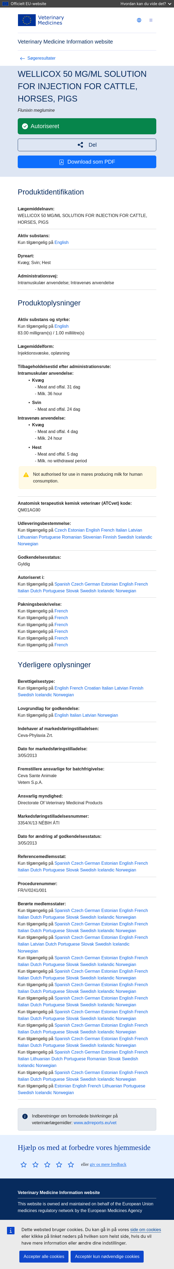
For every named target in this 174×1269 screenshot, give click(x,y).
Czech (61, 530)
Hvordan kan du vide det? (146, 3)
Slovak (72, 591)
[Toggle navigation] (151, 20)
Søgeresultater (38, 58)
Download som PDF (87, 162)
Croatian (92, 688)
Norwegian (28, 544)
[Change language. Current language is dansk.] (139, 20)
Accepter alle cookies (44, 1256)
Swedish (126, 537)
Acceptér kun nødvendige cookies (107, 1256)
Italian (121, 530)
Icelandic (143, 537)
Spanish (62, 584)
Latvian (135, 530)
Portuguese (50, 537)
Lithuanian (28, 537)
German (92, 584)
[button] (87, 145)
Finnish (110, 537)
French (107, 530)
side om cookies (145, 1229)
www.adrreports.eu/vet (95, 1122)
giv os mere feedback (108, 1164)
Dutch (36, 591)
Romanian (72, 537)
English (61, 242)
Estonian (76, 530)
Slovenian (92, 537)
